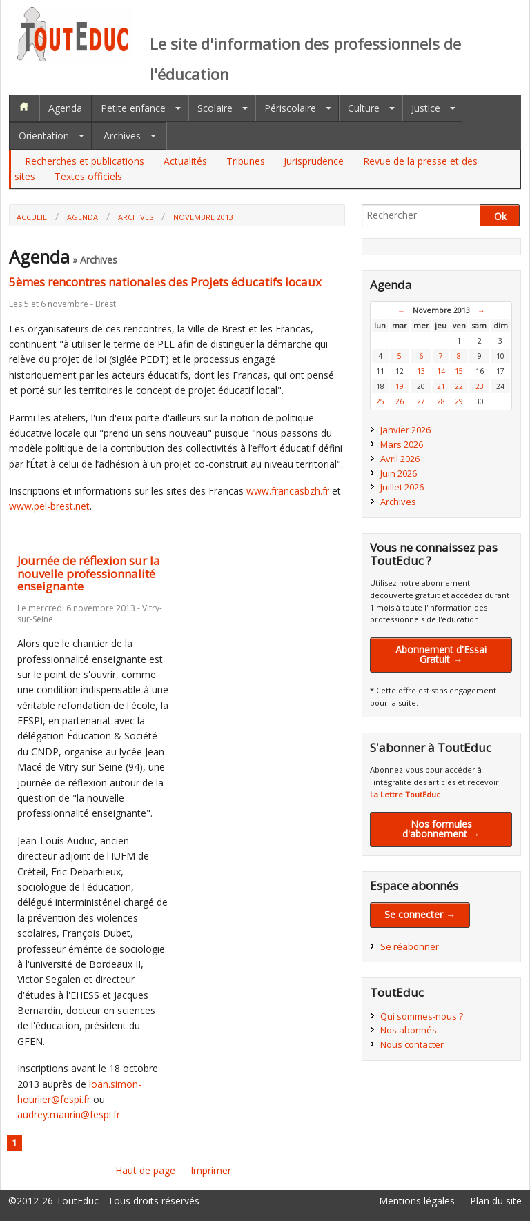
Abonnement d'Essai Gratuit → (441, 654)
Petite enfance (133, 108)
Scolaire (215, 108)
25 (380, 401)
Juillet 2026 (402, 487)
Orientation (44, 135)
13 (421, 371)
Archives (122, 135)
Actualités (185, 161)
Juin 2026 (398, 473)
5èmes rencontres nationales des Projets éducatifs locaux (165, 282)
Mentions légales (417, 1200)
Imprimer (210, 1170)
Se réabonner (409, 946)
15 (459, 371)
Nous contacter (412, 1044)
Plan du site (496, 1200)
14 (441, 371)
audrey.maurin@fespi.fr (68, 1114)
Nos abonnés (408, 1030)
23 (479, 386)
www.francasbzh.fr (287, 490)
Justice (425, 108)
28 (441, 401)
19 (399, 386)
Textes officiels (88, 176)
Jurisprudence (314, 161)
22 (459, 386)
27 (421, 401)
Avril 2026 (400, 459)
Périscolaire (290, 108)
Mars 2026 (401, 444)
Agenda (65, 108)
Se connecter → (419, 914)
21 (441, 386)
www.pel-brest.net (49, 506)
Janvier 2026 (405, 430)
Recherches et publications (84, 161)
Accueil (32, 217)
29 (459, 401)
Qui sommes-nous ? (421, 1016)
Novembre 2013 (203, 217)
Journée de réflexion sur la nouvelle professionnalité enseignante (88, 573)
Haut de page (145, 1170)
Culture (364, 108)
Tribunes (245, 161)
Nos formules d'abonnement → (441, 828)
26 (399, 401)
